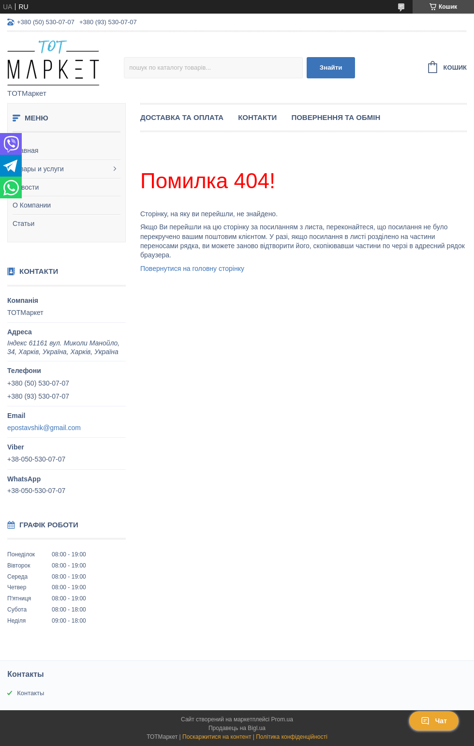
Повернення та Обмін (335, 117)
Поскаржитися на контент (216, 736)
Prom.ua (282, 719)
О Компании (32, 205)
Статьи (23, 223)
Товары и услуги (38, 169)
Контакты (30, 693)
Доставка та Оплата (181, 117)
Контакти (257, 117)
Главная (25, 150)
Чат (434, 720)
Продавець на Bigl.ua (237, 728)
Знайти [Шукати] (331, 67)
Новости (26, 187)
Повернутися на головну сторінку (192, 268)
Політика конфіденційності (291, 736)
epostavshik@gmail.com (44, 428)
